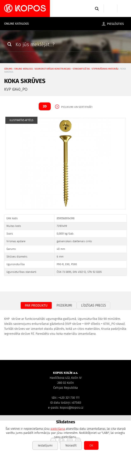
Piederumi (64, 305)
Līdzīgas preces (93, 305)
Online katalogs (16, 23)
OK (91, 445)
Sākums (8, 68)
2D (45, 106)
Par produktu (36, 305)
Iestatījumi (45, 445)
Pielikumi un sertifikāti (77, 106)
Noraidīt (71, 445)
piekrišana (57, 429)
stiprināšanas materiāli (105, 68)
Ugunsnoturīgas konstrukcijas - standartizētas (62, 68)
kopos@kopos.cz (71, 407)
